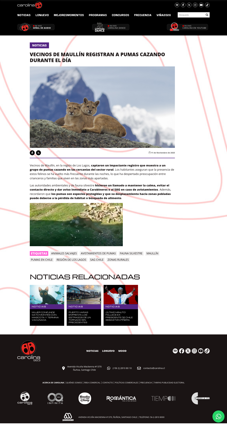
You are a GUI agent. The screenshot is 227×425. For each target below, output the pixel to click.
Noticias (24, 15)
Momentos (69, 15)
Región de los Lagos (71, 260)
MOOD (122, 351)
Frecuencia (142, 15)
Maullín (152, 253)
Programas (98, 15)
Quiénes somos (74, 382)
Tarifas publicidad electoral (169, 382)
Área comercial (92, 382)
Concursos (120, 15)
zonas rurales (118, 260)
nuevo (42, 15)
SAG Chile (97, 260)
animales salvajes (64, 253)
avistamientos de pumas (98, 253)
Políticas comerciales (126, 382)
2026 (163, 15)
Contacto (107, 382)
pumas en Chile (42, 260)
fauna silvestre (131, 253)
